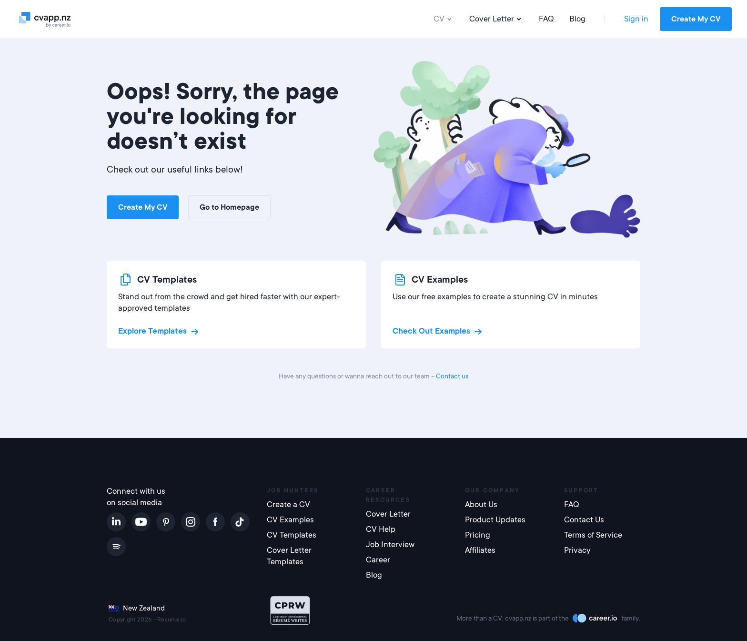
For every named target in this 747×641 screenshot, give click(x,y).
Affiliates (480, 550)
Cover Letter (496, 19)
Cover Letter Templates (289, 556)
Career (378, 559)
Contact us (452, 376)
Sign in (636, 18)
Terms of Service (593, 534)
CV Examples (290, 519)
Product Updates (495, 519)
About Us (481, 504)
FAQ (546, 18)
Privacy (577, 550)
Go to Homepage (229, 207)
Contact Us (584, 519)
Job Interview (390, 544)
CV (444, 19)
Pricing (477, 534)
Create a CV (288, 504)
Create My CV (695, 19)
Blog (577, 18)
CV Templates (291, 534)
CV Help (380, 529)
